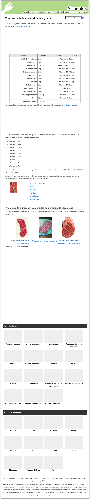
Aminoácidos (34, 196)
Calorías (32, 187)
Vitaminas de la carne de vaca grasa (28, 18)
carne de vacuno (24, 26)
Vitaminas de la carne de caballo (45, 242)
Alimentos (77, 8)
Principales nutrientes (37, 184)
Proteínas (33, 193)
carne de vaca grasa (68, 105)
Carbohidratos (34, 199)
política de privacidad (37, 495)
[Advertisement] (45, 41)
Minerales (33, 190)
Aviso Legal (47, 495)
